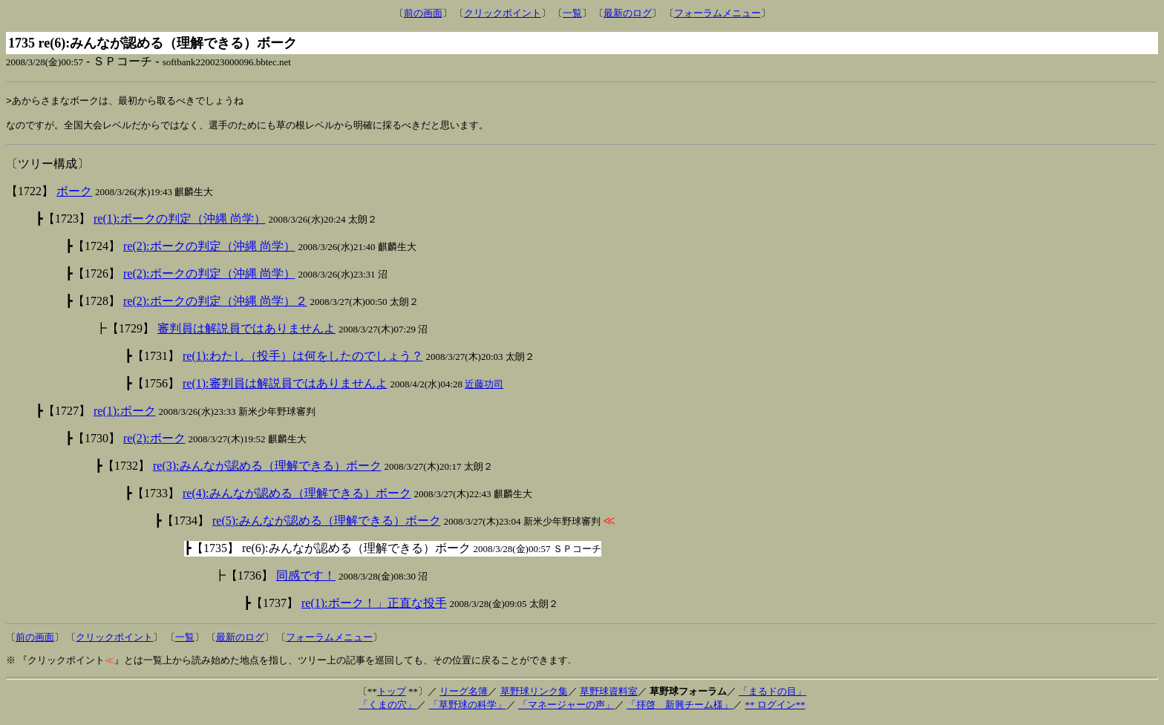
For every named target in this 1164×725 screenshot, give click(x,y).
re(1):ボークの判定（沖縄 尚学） (180, 222)
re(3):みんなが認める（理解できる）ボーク (267, 469)
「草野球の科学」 (467, 708)
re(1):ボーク (125, 414)
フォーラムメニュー (717, 13)
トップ (391, 695)
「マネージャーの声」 (566, 708)
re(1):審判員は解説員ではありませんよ (285, 387)
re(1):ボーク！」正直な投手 (374, 606)
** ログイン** (775, 708)
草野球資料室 (609, 695)
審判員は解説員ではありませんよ (246, 332)
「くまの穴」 (387, 708)
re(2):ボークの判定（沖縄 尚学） (209, 249)
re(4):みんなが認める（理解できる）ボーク (297, 497)
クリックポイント (502, 13)
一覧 (572, 13)
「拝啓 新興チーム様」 (680, 708)
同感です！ (306, 579)
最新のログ (628, 13)
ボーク (74, 194)
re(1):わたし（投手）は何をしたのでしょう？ (303, 359)
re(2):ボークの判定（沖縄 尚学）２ (215, 304)
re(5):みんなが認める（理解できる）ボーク (326, 524)
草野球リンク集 (534, 695)
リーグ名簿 (463, 695)
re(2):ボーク (154, 442)
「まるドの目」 (772, 695)
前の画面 (423, 13)
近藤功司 (484, 387)
